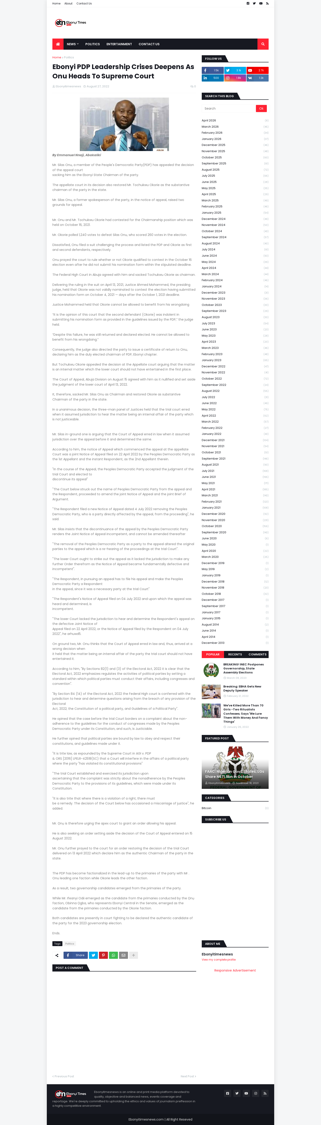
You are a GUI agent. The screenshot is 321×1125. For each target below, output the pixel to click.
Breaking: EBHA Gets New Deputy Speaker (242, 689)
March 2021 (235, 495)
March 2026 (235, 127)
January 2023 (235, 360)
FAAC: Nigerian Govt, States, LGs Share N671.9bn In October (234, 774)
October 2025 (235, 157)
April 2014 (235, 637)
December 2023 (235, 292)
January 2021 (235, 507)
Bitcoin (235, 808)
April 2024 (235, 268)
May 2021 (235, 483)
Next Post (187, 1076)
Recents (235, 654)
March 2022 (235, 421)
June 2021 (235, 477)
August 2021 (235, 464)
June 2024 (235, 256)
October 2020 (235, 526)
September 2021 (235, 458)
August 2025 (235, 170)
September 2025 (235, 163)
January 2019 (235, 575)
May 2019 (235, 569)
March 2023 (235, 348)
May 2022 (235, 409)
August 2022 (235, 391)
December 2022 (235, 366)
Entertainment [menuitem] (119, 44)
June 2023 (235, 329)
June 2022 (235, 403)
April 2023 (235, 342)
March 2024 (235, 274)
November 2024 (235, 225)
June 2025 (235, 182)
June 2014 (235, 630)
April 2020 (235, 551)
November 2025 (235, 151)
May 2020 (235, 544)
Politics (69, 57)
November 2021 (235, 446)
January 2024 (235, 286)
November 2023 (235, 299)
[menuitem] (58, 44)
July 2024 (235, 249)
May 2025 (235, 188)
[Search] (229, 108)
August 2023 (235, 317)
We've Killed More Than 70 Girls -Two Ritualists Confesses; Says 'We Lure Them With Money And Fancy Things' (245, 714)
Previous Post (64, 1076)
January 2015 (235, 618)
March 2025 (235, 200)
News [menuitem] (71, 44)
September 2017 (235, 606)
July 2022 (235, 397)
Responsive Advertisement (235, 970)
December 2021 (235, 440)
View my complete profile (219, 959)
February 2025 (235, 206)
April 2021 (235, 489)
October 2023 (235, 305)
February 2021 (235, 501)
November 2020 (235, 520)
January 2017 (235, 612)
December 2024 (235, 219)
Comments (258, 654)
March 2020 (235, 557)
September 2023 (235, 311)
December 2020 (235, 514)
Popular (213, 654)
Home (56, 3)
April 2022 (235, 415)
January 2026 (235, 139)
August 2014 (235, 624)
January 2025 (235, 213)
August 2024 (235, 243)
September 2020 (235, 532)
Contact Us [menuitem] (149, 44)
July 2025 (235, 176)
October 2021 (235, 452)
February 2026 (235, 133)
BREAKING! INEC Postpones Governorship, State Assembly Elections (243, 669)
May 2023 (235, 335)
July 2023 (235, 323)
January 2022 (235, 434)
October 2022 (235, 378)
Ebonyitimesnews (217, 954)
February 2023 (235, 354)
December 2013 (235, 643)
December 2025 (235, 145)
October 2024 (235, 231)
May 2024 (235, 262)
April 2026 (235, 120)
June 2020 (235, 538)
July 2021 (235, 471)
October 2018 (235, 594)
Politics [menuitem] (92, 44)
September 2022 (235, 385)
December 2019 (235, 563)
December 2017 (235, 600)
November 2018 (235, 587)
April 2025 (235, 194)
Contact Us (84, 3)
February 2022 (235, 428)
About (68, 3)
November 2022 (235, 372)
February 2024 (235, 280)
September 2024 (235, 237)
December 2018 (235, 581)
